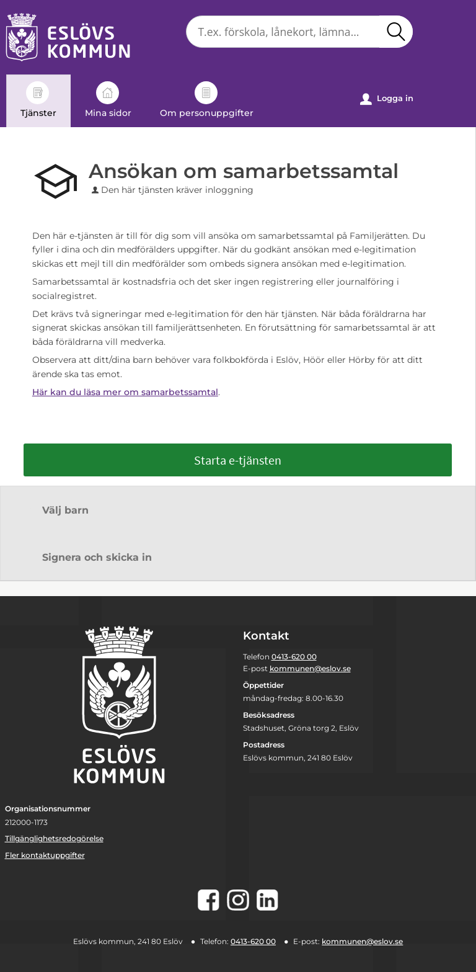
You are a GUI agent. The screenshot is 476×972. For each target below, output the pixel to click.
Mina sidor (108, 99)
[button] (396, 32)
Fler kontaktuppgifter (45, 855)
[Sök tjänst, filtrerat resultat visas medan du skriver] (299, 32)
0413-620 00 (294, 656)
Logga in (386, 99)
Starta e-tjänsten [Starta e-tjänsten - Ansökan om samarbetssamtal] (237, 460)
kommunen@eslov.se (310, 668)
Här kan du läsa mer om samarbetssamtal (125, 392)
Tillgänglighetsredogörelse (54, 838)
